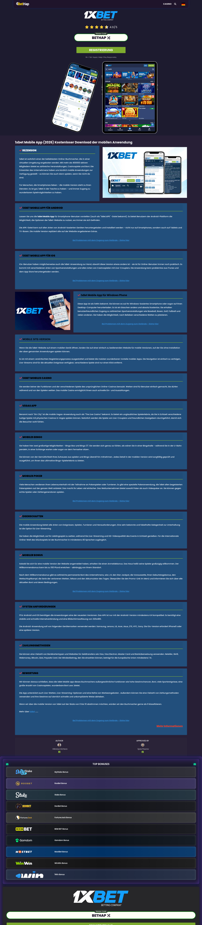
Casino (167, 3)
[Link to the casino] (101, 38)
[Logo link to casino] (101, 16)
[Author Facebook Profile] (59, 752)
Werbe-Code (101, 33)
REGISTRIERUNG (101, 50)
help (100, 57)
